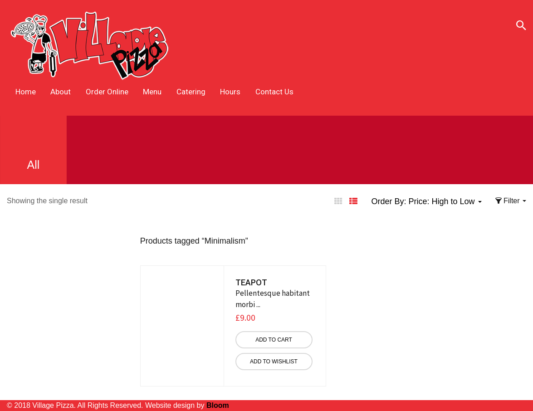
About (60, 91)
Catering (190, 91)
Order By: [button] (426, 201)
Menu (152, 91)
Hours (230, 91)
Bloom (217, 405)
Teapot (251, 282)
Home (25, 91)
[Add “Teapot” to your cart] (274, 339)
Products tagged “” (194, 240)
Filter (510, 201)
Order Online (107, 91)
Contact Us (274, 91)
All (33, 148)
